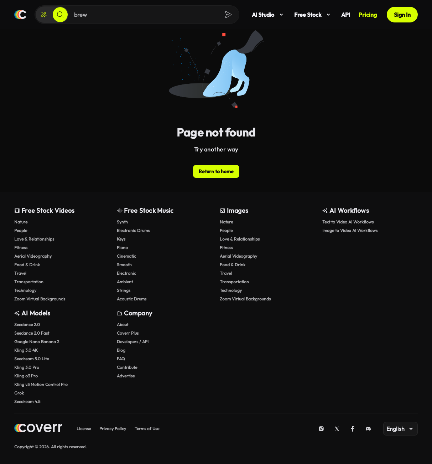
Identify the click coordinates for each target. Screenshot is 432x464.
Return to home (216, 171)
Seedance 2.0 (27, 324)
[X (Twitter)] (336, 428)
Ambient (125, 281)
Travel (20, 273)
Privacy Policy (112, 428)
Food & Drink (27, 264)
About (122, 324)
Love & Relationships (34, 239)
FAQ (121, 358)
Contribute (127, 367)
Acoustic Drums (131, 298)
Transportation (28, 281)
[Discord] (368, 428)
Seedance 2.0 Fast (31, 333)
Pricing (368, 14)
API (345, 14)
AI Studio (269, 14)
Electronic (126, 273)
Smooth (124, 264)
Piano (122, 247)
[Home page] (20, 14)
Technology (25, 290)
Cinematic (126, 256)
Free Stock (313, 14)
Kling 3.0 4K (26, 350)
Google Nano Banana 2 (36, 341)
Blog (121, 350)
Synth (122, 222)
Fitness (20, 247)
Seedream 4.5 (27, 401)
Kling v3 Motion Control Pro (41, 384)
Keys (121, 239)
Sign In (402, 14)
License (84, 428)
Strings (123, 290)
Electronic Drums (133, 230)
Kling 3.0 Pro (26, 367)
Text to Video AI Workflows (348, 222)
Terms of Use (147, 428)
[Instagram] (321, 428)
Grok (19, 393)
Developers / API (133, 341)
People (20, 230)
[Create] (43, 14)
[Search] (60, 14)
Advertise (126, 375)
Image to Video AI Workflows (350, 230)
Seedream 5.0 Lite (31, 358)
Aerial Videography (33, 256)
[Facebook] (352, 428)
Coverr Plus (128, 333)
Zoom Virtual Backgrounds (39, 298)
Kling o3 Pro (26, 375)
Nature (20, 222)
